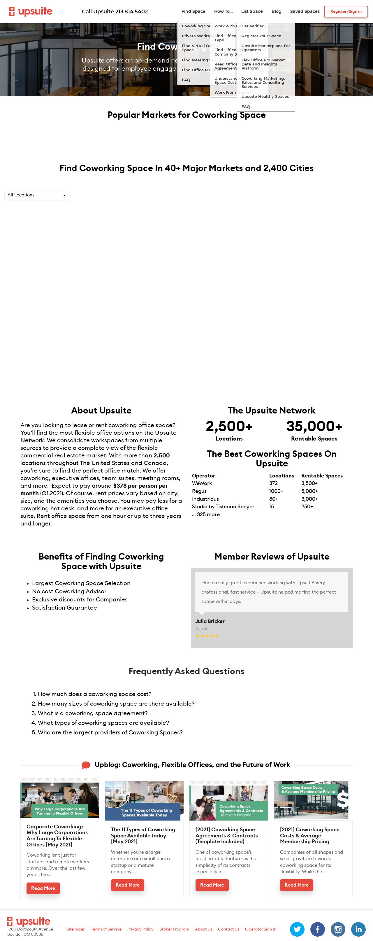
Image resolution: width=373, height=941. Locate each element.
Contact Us (228, 929)
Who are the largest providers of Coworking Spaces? (110, 733)
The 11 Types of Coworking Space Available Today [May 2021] (143, 835)
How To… (223, 11)
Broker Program (174, 929)
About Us (203, 929)
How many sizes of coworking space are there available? (116, 704)
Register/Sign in (346, 12)
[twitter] (297, 929)
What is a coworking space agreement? (93, 713)
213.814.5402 (131, 11)
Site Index (76, 929)
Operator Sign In (260, 929)
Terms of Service (106, 929)
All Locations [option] (21, 195)
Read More (43, 888)
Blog (276, 11)
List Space (252, 11)
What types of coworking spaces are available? (105, 723)
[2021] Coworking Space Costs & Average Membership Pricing (309, 835)
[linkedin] (358, 929)
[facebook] (317, 929)
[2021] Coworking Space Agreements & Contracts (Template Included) (227, 835)
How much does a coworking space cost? (95, 694)
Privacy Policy (140, 929)
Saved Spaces (305, 11)
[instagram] (338, 929)
